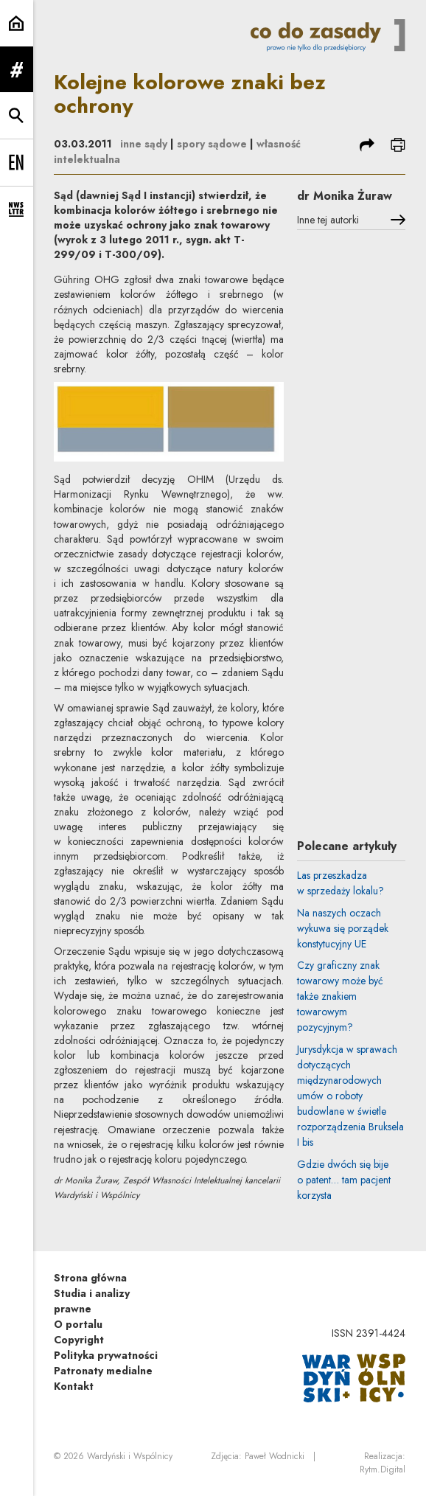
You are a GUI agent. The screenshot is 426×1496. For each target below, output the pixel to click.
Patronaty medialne (103, 1370)
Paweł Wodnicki (274, 1456)
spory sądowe (212, 143)
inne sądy (143, 143)
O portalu (78, 1324)
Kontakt (74, 1386)
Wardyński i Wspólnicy (129, 1456)
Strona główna (90, 1277)
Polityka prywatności (106, 1355)
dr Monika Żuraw (344, 195)
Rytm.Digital (382, 1469)
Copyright (79, 1339)
